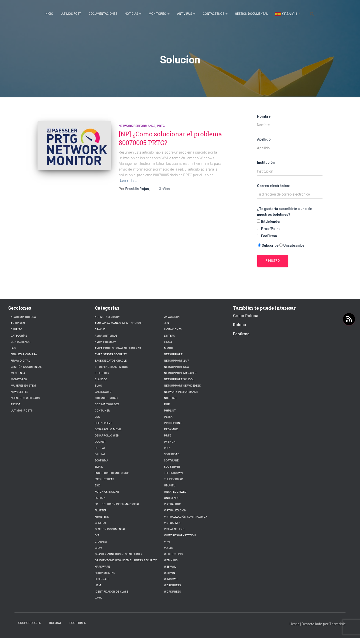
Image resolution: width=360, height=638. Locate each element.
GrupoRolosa (29, 623)
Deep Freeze (103, 423)
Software (171, 460)
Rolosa (239, 324)
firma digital (20, 360)
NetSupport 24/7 (176, 360)
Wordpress (172, 591)
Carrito (16, 329)
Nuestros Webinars (25, 398)
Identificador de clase (111, 591)
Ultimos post (71, 13)
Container (102, 410)
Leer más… (128, 181)
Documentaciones (102, 13)
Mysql (169, 348)
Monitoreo (159, 13)
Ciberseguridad (106, 398)
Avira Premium (105, 342)
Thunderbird (173, 479)
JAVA (98, 598)
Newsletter (19, 392)
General (101, 523)
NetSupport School (179, 379)
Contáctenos (215, 13)
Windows (171, 579)
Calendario (103, 392)
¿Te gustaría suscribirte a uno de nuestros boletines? (284, 211)
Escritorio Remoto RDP (112, 473)
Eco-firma (78, 623)
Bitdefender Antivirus (111, 367)
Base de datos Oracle (110, 360)
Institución (266, 163)
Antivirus (186, 13)
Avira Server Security (111, 354)
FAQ (13, 348)
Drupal (100, 448)
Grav (98, 548)
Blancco (101, 379)
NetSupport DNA (176, 367)
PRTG (161, 126)
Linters (169, 335)
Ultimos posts (22, 410)
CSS (97, 417)
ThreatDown (173, 473)
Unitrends (172, 498)
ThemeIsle (337, 624)
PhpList (170, 410)
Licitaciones (173, 329)
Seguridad (172, 454)
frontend (102, 516)
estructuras (104, 479)
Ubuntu (170, 485)
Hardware (102, 566)
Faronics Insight (107, 491)
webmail (170, 566)
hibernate (102, 579)
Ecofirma (101, 460)
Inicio (49, 13)
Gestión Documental (251, 13)
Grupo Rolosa (245, 315)
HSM (98, 585)
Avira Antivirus (106, 335)
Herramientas (105, 573)
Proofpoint (173, 423)
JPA (166, 323)
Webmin (169, 573)
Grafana (101, 541)
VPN (167, 541)
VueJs (168, 548)
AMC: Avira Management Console (119, 323)
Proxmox (171, 429)
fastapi (100, 498)
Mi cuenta (18, 373)
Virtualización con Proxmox (185, 516)
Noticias (133, 13)
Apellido (264, 139)
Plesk (168, 417)
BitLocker (102, 373)
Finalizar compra (24, 354)
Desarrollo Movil (108, 429)
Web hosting (173, 554)
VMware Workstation (180, 535)
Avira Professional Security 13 (118, 348)
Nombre (263, 116)
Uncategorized (175, 491)
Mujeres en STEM (23, 385)
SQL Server (172, 466)
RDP (167, 448)
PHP (167, 404)
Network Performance (137, 126)
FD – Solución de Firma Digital (117, 504)
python (170, 441)
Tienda (15, 404)
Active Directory (107, 317)
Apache (100, 329)
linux (168, 342)
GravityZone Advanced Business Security (126, 560)
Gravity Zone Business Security (118, 554)
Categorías (19, 335)
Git (97, 535)
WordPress (172, 585)
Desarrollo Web (107, 435)
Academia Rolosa (23, 317)
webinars (171, 560)
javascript (172, 317)
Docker (100, 441)
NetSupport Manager (180, 373)
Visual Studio (174, 529)
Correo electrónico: (273, 186)
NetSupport (173, 354)
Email (99, 466)
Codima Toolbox (107, 404)
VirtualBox (172, 504)
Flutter (100, 510)
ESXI (97, 485)
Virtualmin (172, 523)
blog (98, 385)
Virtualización (175, 510)
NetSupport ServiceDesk (182, 385)
